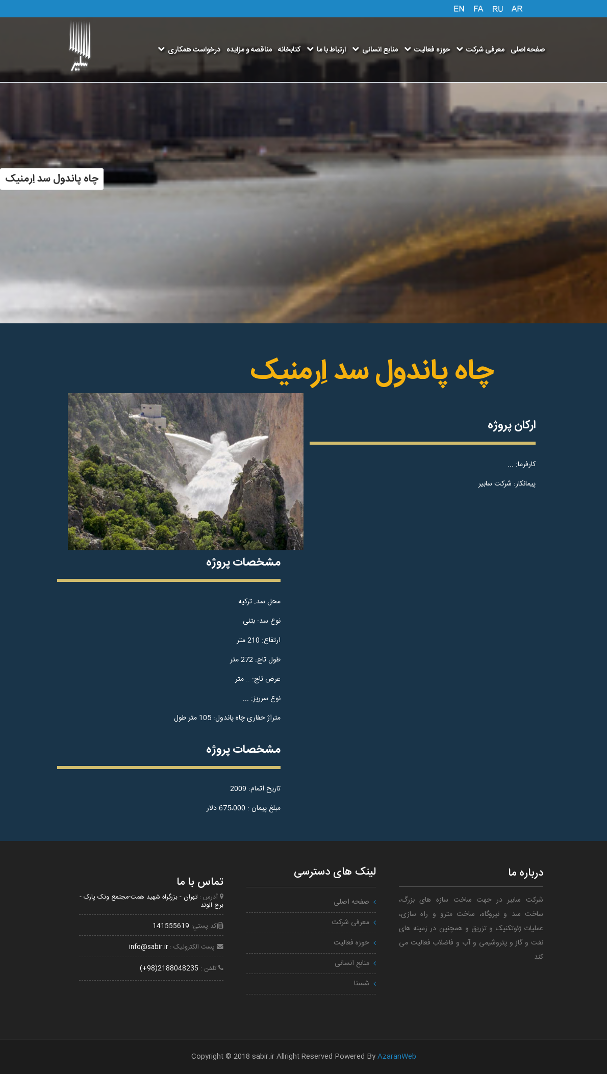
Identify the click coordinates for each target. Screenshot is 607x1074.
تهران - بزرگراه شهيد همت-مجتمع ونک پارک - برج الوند (151, 901)
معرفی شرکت (480, 50)
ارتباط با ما (326, 50)
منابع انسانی (375, 50)
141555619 (171, 926)
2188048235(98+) (169, 968)
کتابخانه (289, 50)
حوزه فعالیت (427, 50)
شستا (361, 984)
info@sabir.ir (148, 947)
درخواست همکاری (189, 50)
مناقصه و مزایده (249, 50)
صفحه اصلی (528, 50)
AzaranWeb (396, 1057)
